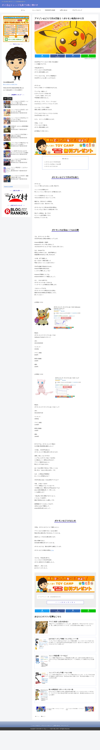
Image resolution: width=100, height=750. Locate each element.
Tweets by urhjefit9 (9, 187)
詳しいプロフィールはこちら (11, 84)
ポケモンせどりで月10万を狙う (53, 166)
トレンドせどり (35, 745)
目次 (63, 162)
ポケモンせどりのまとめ (52, 170)
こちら (53, 568)
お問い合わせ (57, 745)
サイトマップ (65, 745)
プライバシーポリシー (46, 745)
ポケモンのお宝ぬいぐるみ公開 (53, 168)
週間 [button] (5, 99)
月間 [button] (10, 99)
